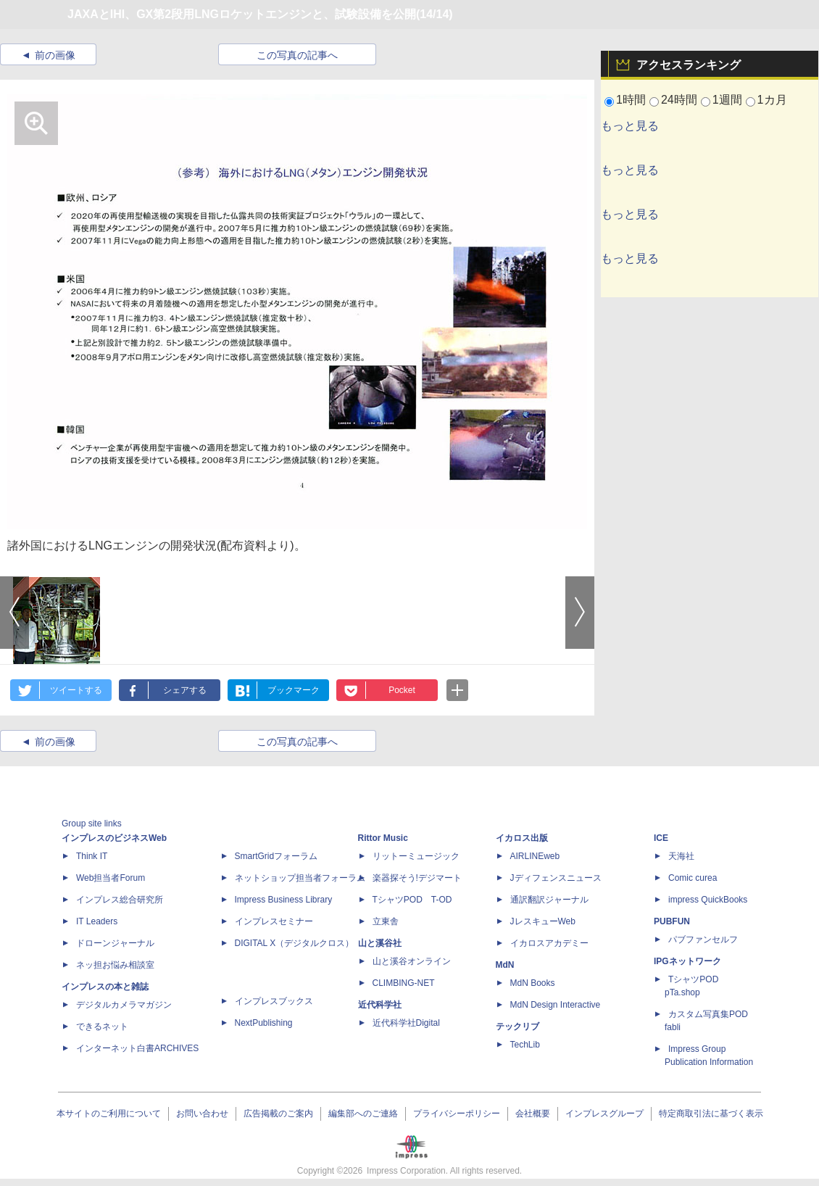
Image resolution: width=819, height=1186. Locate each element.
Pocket (401, 690)
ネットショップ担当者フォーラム (300, 878)
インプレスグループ (604, 1113)
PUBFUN (672, 921)
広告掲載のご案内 (278, 1113)
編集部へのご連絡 (363, 1113)
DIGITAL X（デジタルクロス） (294, 943)
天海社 (681, 856)
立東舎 (386, 921)
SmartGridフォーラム (276, 856)
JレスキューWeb (542, 921)
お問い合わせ (202, 1113)
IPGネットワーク (687, 961)
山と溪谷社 (380, 943)
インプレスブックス (274, 1001)
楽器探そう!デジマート (417, 878)
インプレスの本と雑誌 (105, 987)
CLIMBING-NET (404, 983)
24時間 (679, 100)
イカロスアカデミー (549, 943)
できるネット (102, 1026)
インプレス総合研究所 (119, 900)
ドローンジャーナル (115, 943)
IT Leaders (96, 921)
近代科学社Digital (406, 1023)
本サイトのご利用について (109, 1113)
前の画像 (55, 55)
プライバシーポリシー (456, 1113)
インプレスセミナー (274, 921)
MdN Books (532, 983)
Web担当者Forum (110, 878)
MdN (505, 965)
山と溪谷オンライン (412, 961)
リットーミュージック (416, 856)
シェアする (185, 690)
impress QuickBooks (707, 900)
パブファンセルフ (703, 939)
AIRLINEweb (535, 856)
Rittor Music (383, 838)
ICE (661, 838)
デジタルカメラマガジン (124, 1005)
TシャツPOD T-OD (412, 900)
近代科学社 (380, 1005)
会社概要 (532, 1113)
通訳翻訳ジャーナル (549, 900)
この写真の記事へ (297, 55)
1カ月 (772, 100)
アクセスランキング (688, 65)
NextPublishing (264, 1023)
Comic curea (692, 878)
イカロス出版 (522, 838)
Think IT (91, 856)
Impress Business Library (284, 900)
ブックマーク (293, 690)
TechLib (525, 1045)
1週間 (727, 100)
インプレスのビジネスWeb (114, 838)
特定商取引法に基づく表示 (711, 1113)
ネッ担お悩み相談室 (115, 965)
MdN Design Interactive (555, 1005)
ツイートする (76, 690)
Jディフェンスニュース (556, 878)
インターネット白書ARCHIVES (137, 1048)
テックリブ (517, 1026)
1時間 (631, 100)
